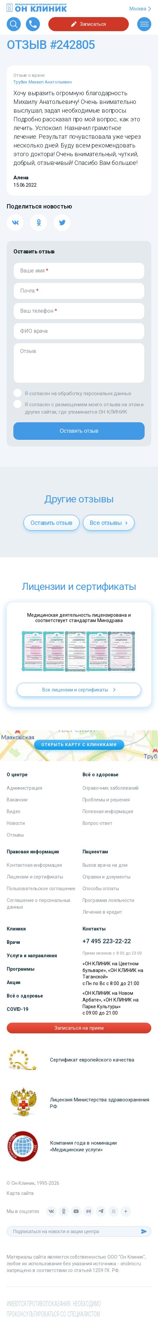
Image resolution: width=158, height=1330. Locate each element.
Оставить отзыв (79, 431)
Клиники (16, 928)
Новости (16, 823)
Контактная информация (34, 865)
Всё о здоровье (25, 996)
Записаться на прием (78, 1028)
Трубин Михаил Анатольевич (42, 81)
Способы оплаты (101, 888)
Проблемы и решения (106, 799)
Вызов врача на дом (105, 865)
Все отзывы (108, 522)
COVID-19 (17, 1009)
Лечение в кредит (102, 912)
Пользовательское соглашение (41, 888)
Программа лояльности (108, 900)
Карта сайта (20, 1193)
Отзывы (15, 835)
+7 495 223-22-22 (107, 941)
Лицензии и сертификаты (35, 877)
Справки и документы (106, 877)
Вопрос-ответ (97, 823)
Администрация (24, 788)
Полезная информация (108, 811)
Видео (13, 811)
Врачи (13, 942)
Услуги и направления (32, 955)
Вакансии (17, 799)
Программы (21, 969)
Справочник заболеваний (111, 788)
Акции (13, 982)
